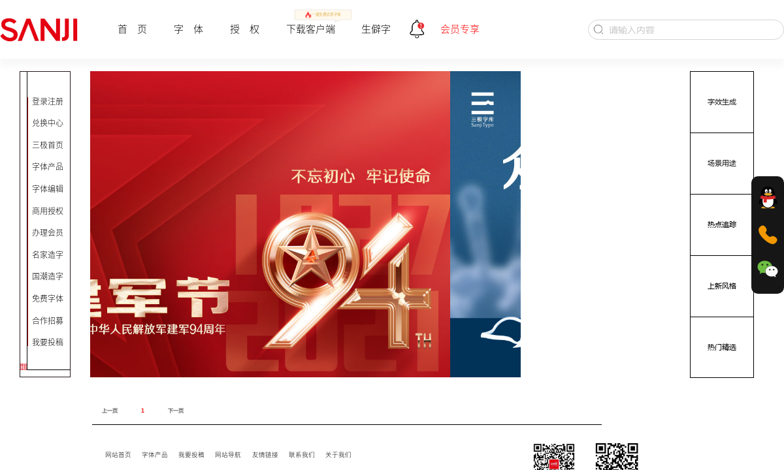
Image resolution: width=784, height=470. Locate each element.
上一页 (110, 410)
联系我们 (302, 455)
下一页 (176, 410)
